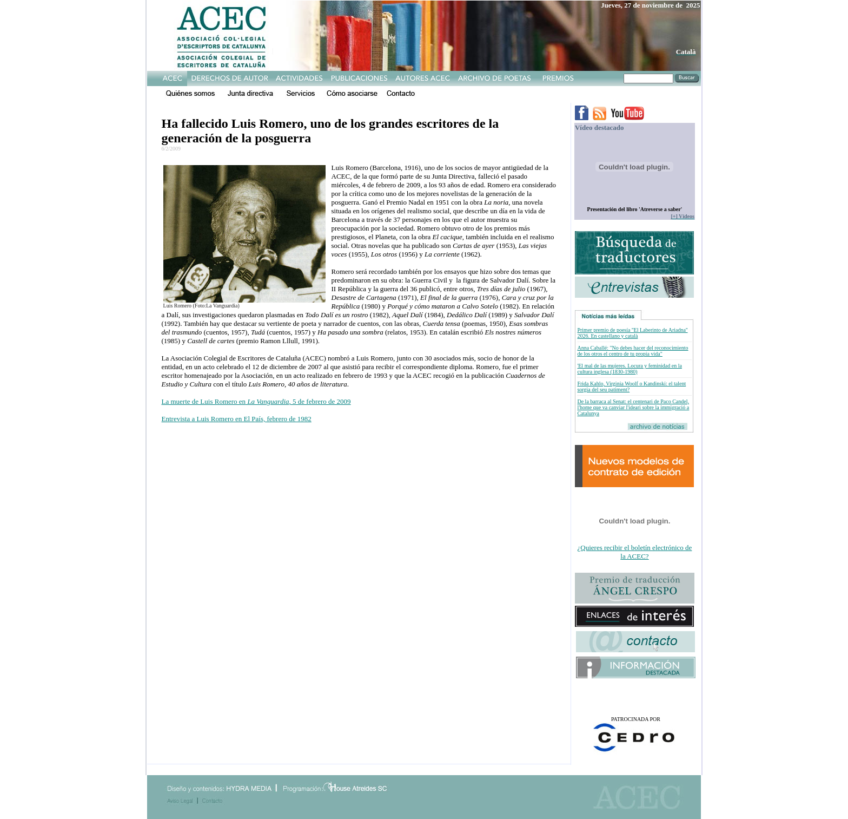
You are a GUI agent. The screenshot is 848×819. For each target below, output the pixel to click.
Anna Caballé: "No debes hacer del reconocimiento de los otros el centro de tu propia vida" (632, 351)
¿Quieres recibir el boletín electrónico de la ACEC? (635, 551)
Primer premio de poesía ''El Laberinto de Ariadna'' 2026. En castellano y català (632, 333)
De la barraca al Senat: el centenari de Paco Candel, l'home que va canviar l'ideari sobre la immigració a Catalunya (633, 407)
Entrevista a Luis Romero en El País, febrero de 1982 (237, 419)
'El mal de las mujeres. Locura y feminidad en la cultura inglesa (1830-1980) (629, 369)
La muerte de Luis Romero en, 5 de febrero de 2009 (256, 401)
